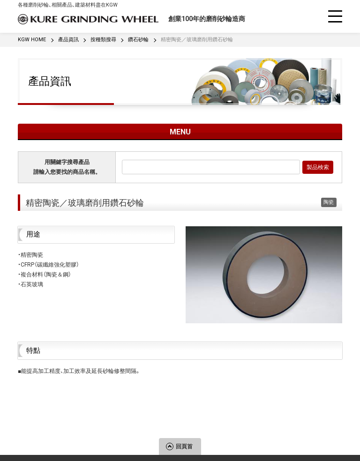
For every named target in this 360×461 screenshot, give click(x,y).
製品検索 (318, 167)
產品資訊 (49, 81)
